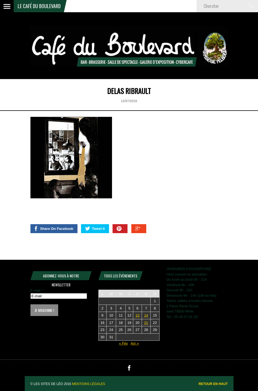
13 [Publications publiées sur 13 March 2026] (137, 315)
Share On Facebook (53, 228)
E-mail (36, 290)
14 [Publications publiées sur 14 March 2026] (146, 315)
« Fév (123, 343)
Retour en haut (213, 384)
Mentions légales (88, 384)
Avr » (134, 343)
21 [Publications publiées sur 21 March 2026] (146, 323)
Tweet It (95, 228)
